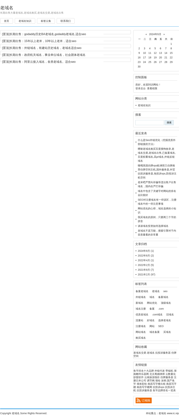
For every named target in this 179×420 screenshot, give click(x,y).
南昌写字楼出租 (157, 383)
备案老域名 (142, 291)
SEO (161, 326)
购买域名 (141, 337)
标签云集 (46, 20)
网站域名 (141, 332)
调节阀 (151, 380)
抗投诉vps (158, 387)
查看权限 (152, 88)
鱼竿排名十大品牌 (143, 370)
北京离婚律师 (157, 374)
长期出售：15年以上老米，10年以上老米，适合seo (43, 41)
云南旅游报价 (152, 377)
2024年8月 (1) (146, 250)
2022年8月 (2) (146, 255)
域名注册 (141, 308)
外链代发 (160, 370)
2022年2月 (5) (146, 265)
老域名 (6, 7)
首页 (6, 20)
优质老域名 (142, 314)
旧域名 (170, 314)
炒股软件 (138, 377)
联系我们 (66, 20)
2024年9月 (155, 34)
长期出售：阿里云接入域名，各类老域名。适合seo (43, 61)
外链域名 (141, 297)
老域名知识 (25, 20)
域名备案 (154, 332)
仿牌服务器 (166, 377)
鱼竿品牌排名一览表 (164, 390)
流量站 (139, 320)
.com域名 (157, 314)
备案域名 (163, 297)
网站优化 (152, 302)
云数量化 (171, 374)
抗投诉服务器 (163, 352)
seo (165, 291)
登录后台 (140, 88)
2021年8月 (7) (146, 269)
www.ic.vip (173, 413)
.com (161, 308)
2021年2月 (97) (146, 274)
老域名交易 (139, 352)
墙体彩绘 (142, 383)
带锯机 (169, 370)
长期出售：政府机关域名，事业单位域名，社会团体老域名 (47, 54)
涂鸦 (163, 380)
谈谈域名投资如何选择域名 (153, 225)
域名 (152, 297)
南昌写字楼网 (144, 387)
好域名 (151, 320)
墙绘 (157, 380)
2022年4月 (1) (146, 260)
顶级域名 (166, 302)
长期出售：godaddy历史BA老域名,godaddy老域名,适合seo (48, 34)
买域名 (167, 332)
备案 (152, 308)
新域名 (139, 302)
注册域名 (141, 326)
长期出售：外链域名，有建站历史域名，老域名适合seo (45, 47)
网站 (152, 326)
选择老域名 (164, 320)
